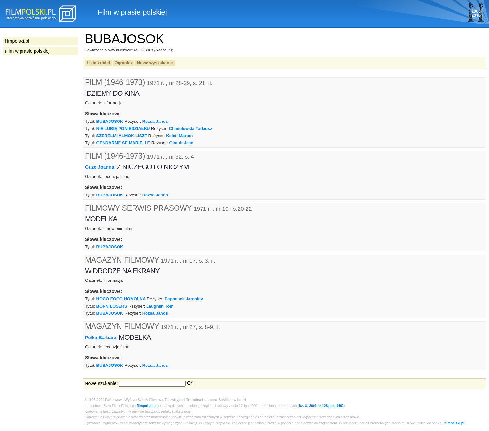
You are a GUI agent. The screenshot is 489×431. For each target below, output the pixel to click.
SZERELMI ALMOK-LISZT (121, 135)
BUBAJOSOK (109, 121)
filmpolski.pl (147, 406)
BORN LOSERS (111, 306)
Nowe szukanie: (101, 383)
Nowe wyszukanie (155, 62)
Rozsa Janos (155, 121)
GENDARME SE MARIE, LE (123, 142)
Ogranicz (124, 62)
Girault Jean (181, 142)
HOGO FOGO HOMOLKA (121, 298)
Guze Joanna (99, 167)
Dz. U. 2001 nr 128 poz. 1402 (321, 406)
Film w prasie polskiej (27, 51)
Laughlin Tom (160, 306)
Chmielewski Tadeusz (190, 128)
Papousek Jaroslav (184, 298)
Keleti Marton (179, 135)
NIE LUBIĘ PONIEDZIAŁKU (123, 128)
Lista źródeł (98, 62)
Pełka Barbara (100, 337)
